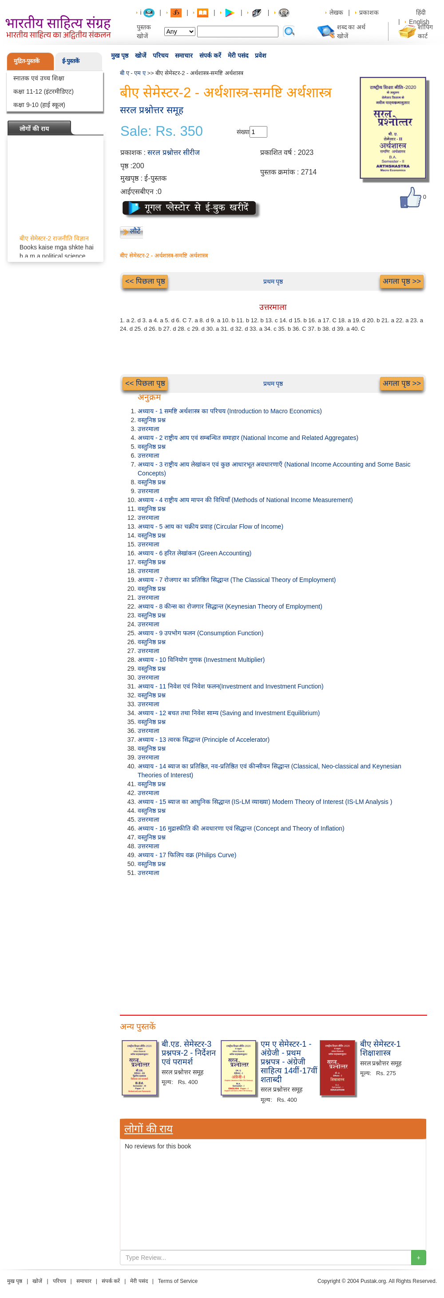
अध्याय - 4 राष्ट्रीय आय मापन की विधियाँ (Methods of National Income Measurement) (245, 499)
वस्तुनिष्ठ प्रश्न (152, 419)
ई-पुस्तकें (70, 61)
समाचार (184, 55)
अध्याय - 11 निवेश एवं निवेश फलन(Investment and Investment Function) (231, 686)
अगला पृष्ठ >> (402, 281)
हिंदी (422, 12)
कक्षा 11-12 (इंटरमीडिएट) (43, 91)
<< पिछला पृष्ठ (145, 281)
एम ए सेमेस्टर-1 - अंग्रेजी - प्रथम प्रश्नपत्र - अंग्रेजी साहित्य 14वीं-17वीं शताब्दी (289, 1062)
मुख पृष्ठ (119, 55)
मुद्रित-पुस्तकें (27, 61)
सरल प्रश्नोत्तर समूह (151, 110)
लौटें (135, 231)
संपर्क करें (210, 55)
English (419, 21)
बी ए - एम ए (133, 73)
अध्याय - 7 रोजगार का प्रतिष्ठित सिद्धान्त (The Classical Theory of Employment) (237, 579)
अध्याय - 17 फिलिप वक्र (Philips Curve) (187, 855)
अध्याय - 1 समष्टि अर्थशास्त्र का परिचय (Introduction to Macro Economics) (230, 411)
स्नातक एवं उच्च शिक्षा (38, 78)
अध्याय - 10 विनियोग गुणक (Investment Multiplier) (201, 659)
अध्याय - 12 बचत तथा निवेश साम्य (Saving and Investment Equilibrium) (229, 712)
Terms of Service (178, 1281)
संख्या (243, 131)
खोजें (140, 55)
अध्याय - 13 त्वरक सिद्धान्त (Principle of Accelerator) (204, 739)
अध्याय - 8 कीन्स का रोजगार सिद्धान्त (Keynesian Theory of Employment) (230, 606)
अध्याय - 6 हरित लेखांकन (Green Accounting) (195, 553)
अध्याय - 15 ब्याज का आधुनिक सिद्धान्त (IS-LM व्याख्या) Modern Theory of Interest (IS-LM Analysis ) (265, 801)
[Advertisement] (273, 944)
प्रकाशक (369, 12)
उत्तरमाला (148, 428)
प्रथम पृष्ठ (273, 281)
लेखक (336, 12)
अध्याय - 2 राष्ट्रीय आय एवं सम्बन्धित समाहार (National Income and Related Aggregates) (248, 437)
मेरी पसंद (238, 55)
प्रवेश (260, 55)
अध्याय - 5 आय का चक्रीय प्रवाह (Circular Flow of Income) (210, 526)
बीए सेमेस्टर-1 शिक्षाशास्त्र (380, 1048)
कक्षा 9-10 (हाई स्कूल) (39, 104)
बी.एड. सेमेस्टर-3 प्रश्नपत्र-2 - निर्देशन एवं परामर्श (189, 1053)
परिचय (160, 55)
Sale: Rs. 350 (161, 131)
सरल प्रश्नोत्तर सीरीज (173, 152)
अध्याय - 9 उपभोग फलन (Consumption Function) (200, 633)
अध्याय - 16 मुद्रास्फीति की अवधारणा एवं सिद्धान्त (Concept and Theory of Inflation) (241, 828)
